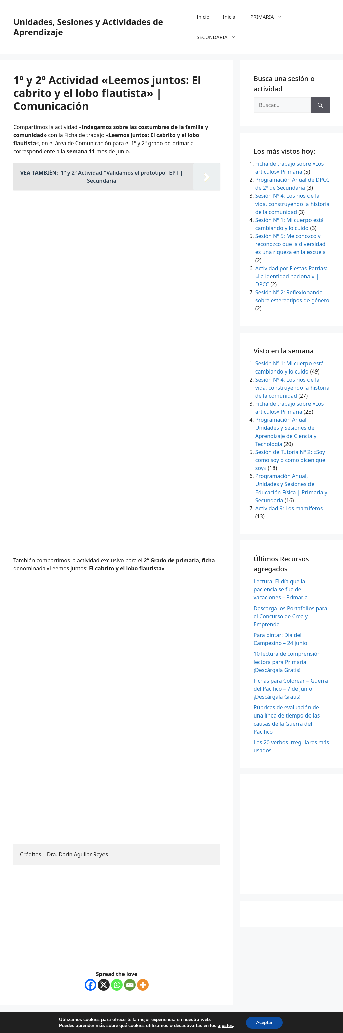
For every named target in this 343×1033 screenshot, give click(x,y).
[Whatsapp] (117, 985)
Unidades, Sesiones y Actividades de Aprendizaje (88, 27)
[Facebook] (90, 985)
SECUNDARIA (220, 37)
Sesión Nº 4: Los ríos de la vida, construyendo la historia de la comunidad (292, 204)
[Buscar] (320, 105)
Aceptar (264, 1022)
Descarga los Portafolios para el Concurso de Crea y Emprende (290, 616)
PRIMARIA (269, 17)
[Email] (130, 985)
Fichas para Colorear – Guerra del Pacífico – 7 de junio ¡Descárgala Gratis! (291, 688)
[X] (104, 985)
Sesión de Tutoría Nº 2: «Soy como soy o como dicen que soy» (290, 460)
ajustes (225, 1026)
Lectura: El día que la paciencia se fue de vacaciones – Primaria (281, 589)
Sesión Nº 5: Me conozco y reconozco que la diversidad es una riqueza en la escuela (290, 244)
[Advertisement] (116, 242)
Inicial (230, 16)
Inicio (203, 16)
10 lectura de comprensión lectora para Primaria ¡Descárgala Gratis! (287, 662)
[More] (143, 985)
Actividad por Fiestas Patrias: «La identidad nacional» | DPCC (291, 276)
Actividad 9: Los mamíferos (289, 508)
